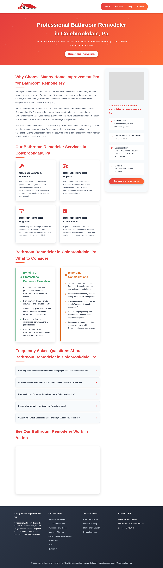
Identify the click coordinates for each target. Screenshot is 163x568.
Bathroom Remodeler (57, 519)
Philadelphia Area (90, 532)
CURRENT (53, 549)
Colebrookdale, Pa (90, 519)
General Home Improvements (60, 536)
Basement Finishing (56, 532)
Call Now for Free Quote (126, 181)
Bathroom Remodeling (58, 528)
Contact (140, 7)
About (107, 7)
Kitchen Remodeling (57, 524)
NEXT (51, 545)
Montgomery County (91, 528)
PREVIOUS (53, 541)
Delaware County (90, 524)
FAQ (130, 7)
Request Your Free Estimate (81, 54)
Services (119, 7)
